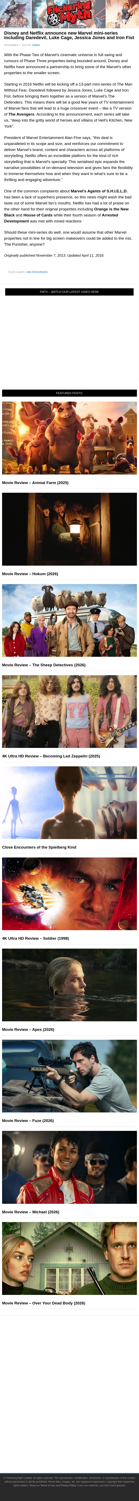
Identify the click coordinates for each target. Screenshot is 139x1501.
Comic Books (77, 1402)
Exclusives (77, 1375)
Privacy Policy (68, 1485)
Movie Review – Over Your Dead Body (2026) (43, 1303)
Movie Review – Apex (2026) (28, 1029)
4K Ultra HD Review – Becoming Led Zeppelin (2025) (51, 756)
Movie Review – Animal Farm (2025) (35, 483)
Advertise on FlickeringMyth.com (77, 1445)
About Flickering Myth (78, 1437)
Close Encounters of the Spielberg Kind (39, 847)
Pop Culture (77, 1382)
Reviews (77, 1347)
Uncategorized (37, 272)
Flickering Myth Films (77, 1424)
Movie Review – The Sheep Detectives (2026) (43, 665)
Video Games (78, 1410)
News (78, 1340)
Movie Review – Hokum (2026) (30, 574)
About (78, 1431)
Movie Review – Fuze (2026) (28, 1120)
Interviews (78, 1367)
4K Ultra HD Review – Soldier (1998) (35, 938)
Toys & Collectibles (77, 1417)
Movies (78, 1388)
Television (77, 1395)
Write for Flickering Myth (78, 1452)
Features (78, 1354)
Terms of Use (47, 1485)
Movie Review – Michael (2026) (30, 1212)
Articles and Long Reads (77, 1360)
